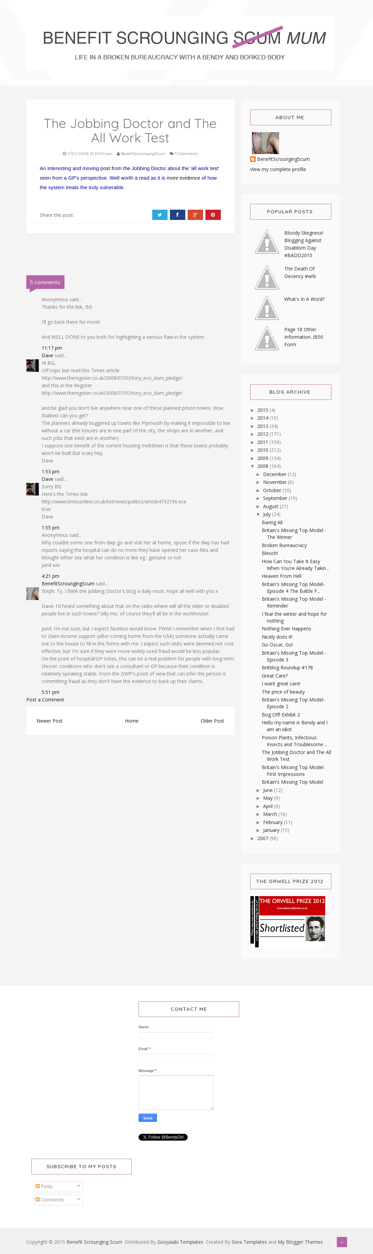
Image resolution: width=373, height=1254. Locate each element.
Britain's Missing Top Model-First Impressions (293, 770)
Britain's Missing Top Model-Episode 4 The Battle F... (293, 587)
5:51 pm (50, 692)
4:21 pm (50, 576)
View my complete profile (278, 169)
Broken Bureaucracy (284, 545)
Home (132, 720)
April (268, 806)
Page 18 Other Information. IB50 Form (303, 337)
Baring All (272, 522)
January (272, 830)
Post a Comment (45, 699)
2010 (263, 450)
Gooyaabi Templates (180, 1242)
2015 (263, 410)
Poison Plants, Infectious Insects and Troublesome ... (295, 741)
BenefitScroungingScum (68, 583)
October (273, 490)
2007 (263, 838)
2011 (263, 442)
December (275, 474)
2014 (263, 418)
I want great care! (281, 683)
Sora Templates (249, 1242)
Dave (47, 355)
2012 (263, 434)
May (268, 798)
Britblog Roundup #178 (287, 667)
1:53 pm (50, 471)
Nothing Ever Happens (286, 628)
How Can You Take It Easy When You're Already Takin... (295, 564)
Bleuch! (270, 553)
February (273, 822)
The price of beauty (283, 691)
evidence (190, 178)
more (172, 178)
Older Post (212, 720)
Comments (49, 1199)
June (268, 790)
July (267, 514)
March (270, 814)
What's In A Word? (304, 299)
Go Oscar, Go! (277, 644)
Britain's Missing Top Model (292, 782)
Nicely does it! (277, 636)
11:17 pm (52, 348)
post (105, 168)
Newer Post (50, 720)
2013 (263, 426)
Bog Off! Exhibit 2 (281, 714)
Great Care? (275, 675)
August (271, 506)
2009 (263, 458)
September (276, 498)
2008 (263, 466)
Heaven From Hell (281, 576)
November (275, 482)
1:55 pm (50, 527)
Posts (44, 1186)
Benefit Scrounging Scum (94, 1242)
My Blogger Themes (300, 1242)
